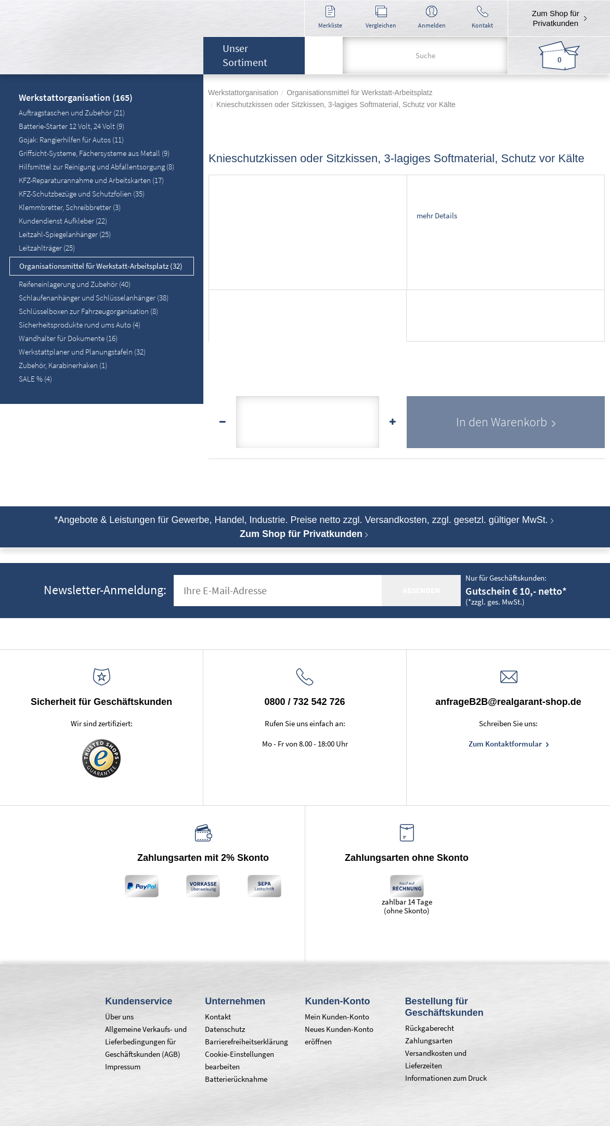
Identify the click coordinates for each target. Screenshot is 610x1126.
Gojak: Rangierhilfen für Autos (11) (71, 140)
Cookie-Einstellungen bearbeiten (239, 1060)
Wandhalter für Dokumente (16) (68, 338)
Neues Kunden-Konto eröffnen (339, 1035)
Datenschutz (225, 1029)
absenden (421, 590)
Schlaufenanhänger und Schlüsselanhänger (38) (93, 298)
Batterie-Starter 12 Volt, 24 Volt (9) (71, 126)
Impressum (122, 1066)
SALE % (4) (35, 379)
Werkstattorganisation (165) (76, 98)
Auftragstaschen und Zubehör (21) (72, 112)
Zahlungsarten (428, 1040)
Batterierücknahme (236, 1079)
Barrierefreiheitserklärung (246, 1041)
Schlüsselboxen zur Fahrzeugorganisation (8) (88, 311)
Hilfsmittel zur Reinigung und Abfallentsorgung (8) (96, 167)
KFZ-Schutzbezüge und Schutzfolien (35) (82, 194)
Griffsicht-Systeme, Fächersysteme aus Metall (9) (94, 153)
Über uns (119, 1017)
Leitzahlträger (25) (47, 248)
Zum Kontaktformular (506, 744)
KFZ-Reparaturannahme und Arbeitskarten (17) (91, 180)
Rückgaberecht (429, 1028)
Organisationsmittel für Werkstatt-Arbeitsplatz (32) (101, 266)
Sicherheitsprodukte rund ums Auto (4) (79, 325)
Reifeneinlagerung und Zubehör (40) (75, 284)
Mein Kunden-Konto (337, 1017)
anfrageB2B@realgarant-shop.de (508, 702)
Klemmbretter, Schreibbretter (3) (70, 207)
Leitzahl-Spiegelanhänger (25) (65, 234)
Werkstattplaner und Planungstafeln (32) (82, 352)
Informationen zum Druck (446, 1078)
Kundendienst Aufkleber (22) (63, 221)
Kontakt (218, 1017)
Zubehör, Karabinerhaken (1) (63, 365)
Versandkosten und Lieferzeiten (435, 1059)
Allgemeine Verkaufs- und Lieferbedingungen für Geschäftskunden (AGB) (146, 1041)
